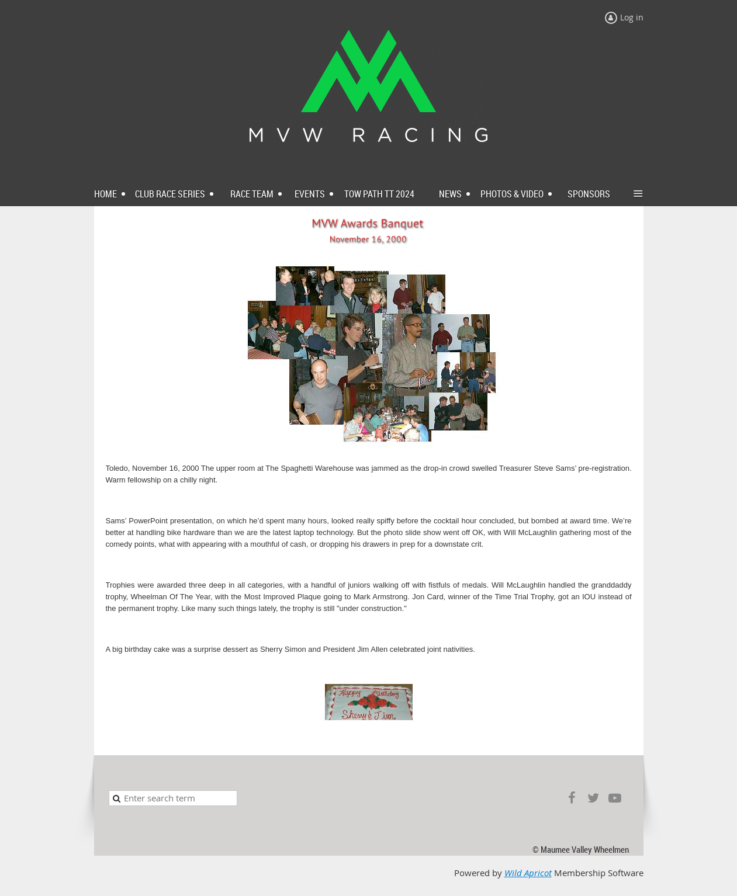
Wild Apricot (528, 872)
